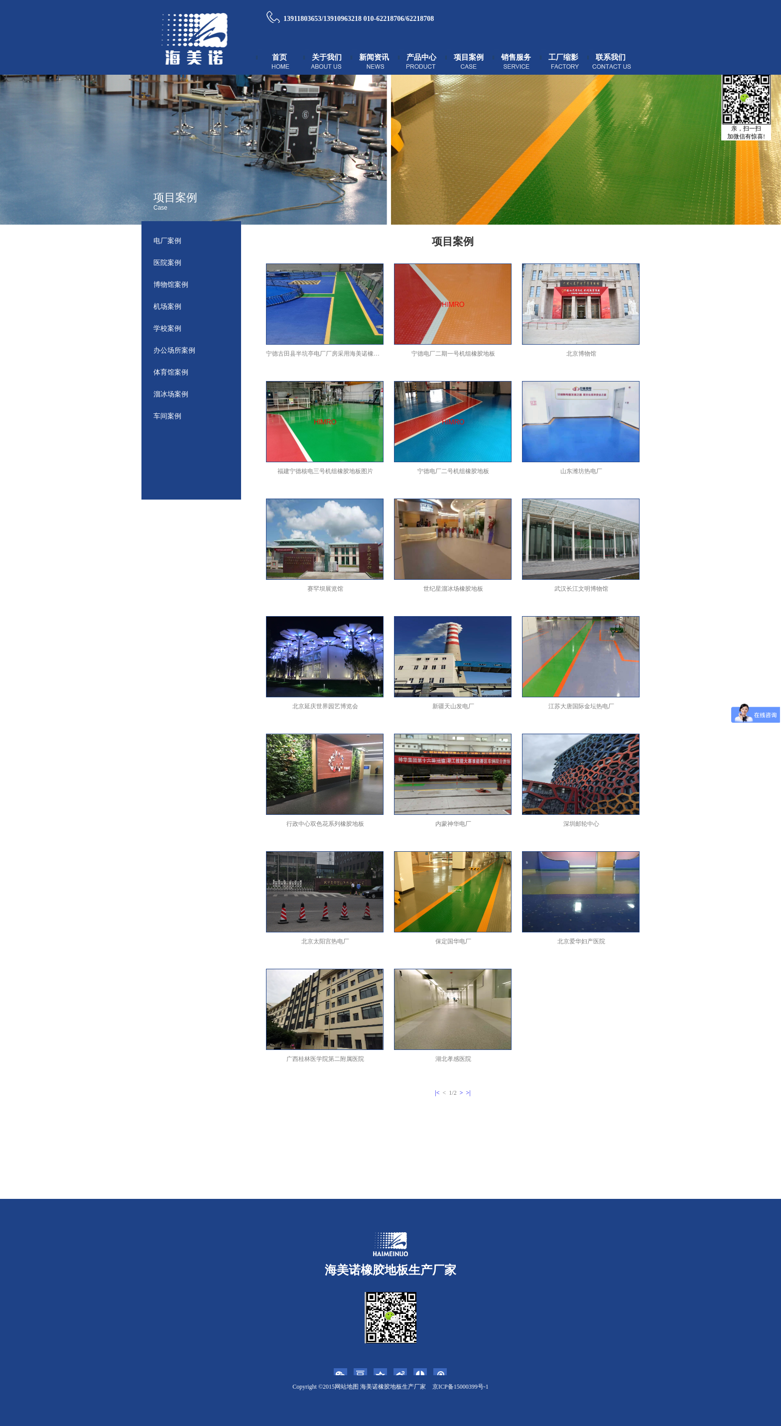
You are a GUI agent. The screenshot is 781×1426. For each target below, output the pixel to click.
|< (437, 1092)
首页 (279, 57)
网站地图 (347, 1386)
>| (468, 1092)
